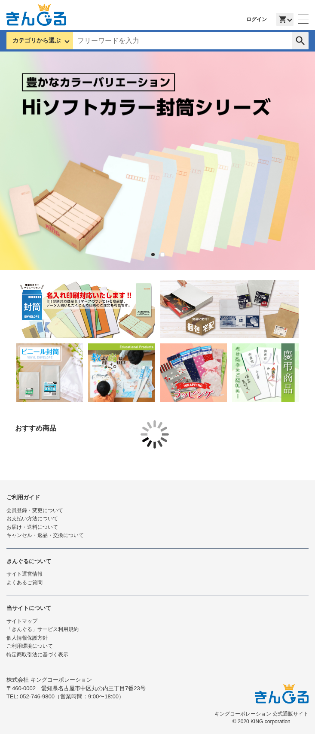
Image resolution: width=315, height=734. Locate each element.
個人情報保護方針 (27, 638)
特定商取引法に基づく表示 (37, 655)
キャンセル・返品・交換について (45, 535)
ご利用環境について (29, 646)
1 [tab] (153, 254)
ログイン (256, 19)
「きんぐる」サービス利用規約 (42, 629)
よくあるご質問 (24, 582)
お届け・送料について (32, 527)
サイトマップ (21, 621)
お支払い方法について (32, 519)
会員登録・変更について (34, 510)
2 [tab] (162, 254)
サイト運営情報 (24, 574)
